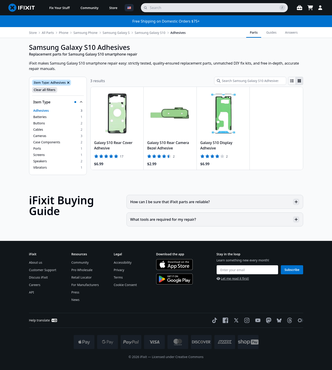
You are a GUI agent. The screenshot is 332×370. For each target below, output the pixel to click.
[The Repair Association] (299, 320)
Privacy (119, 270)
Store (33, 32)
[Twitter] (235, 320)
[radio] (292, 81)
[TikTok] (213, 320)
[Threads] (288, 320)
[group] (295, 81)
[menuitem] (59, 7)
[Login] (320, 7)
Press (75, 292)
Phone (63, 32)
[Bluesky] (278, 320)
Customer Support (42, 270)
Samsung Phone (85, 32)
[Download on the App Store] (174, 264)
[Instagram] (246, 320)
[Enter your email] (247, 269)
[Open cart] (310, 7)
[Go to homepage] (23, 8)
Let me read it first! (233, 278)
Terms (118, 277)
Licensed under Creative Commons (178, 357)
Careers (34, 285)
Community (80, 262)
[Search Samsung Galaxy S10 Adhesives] (250, 81)
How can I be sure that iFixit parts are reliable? (214, 202)
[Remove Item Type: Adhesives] (67, 82)
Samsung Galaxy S (116, 32)
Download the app (170, 254)
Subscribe (291, 270)
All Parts (48, 32)
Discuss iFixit (38, 277)
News (75, 300)
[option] (57, 110)
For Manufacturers (85, 285)
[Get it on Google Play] (174, 279)
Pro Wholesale (82, 270)
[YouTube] (257, 320)
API (31, 292)
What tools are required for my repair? (214, 219)
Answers (291, 32)
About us (35, 262)
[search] (214, 7)
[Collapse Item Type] (58, 102)
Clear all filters (44, 90)
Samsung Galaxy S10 (150, 32)
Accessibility (123, 262)
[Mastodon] (267, 320)
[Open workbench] (299, 7)
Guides (271, 32)
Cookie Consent (125, 285)
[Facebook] (224, 320)
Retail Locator (81, 277)
